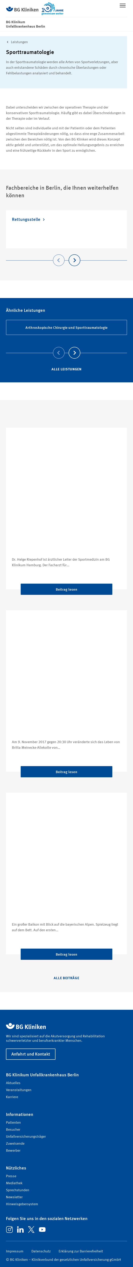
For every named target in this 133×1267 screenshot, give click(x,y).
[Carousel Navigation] (66, 254)
